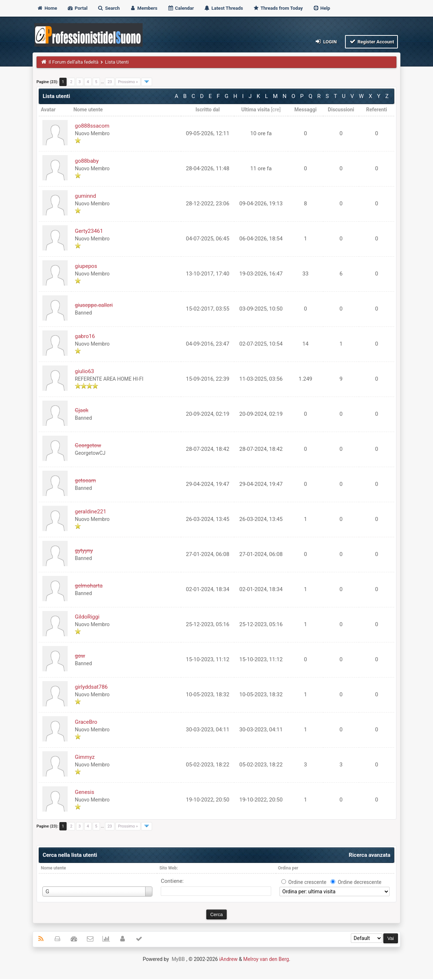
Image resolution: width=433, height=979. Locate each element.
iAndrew (228, 959)
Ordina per (288, 868)
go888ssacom (92, 126)
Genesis (84, 792)
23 (110, 82)
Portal (77, 8)
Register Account (371, 41)
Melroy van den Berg (266, 959)
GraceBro (86, 722)
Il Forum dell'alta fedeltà (73, 62)
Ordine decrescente (360, 882)
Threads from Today (278, 8)
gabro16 (85, 336)
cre (275, 109)
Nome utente (53, 868)
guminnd (85, 196)
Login (326, 41)
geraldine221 (90, 511)
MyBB (178, 959)
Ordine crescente (307, 882)
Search (108, 8)
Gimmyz (85, 757)
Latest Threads (223, 8)
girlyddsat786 (91, 687)
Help (321, 8)
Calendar (180, 8)
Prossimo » (128, 82)
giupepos (86, 266)
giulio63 (84, 371)
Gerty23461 (89, 231)
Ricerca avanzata (369, 855)
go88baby (87, 161)
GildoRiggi (87, 617)
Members (143, 8)
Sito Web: (168, 868)
